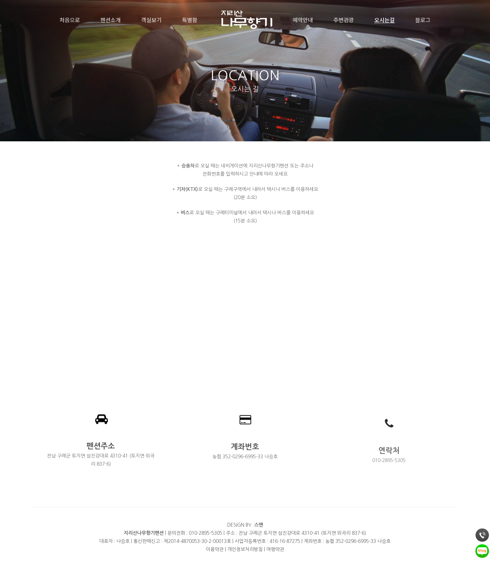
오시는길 (384, 19)
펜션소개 (110, 19)
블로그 (422, 19)
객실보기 (151, 19)
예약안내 (303, 19)
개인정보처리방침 (245, 549)
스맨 (258, 524)
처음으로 (70, 19)
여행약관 (275, 549)
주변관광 (343, 19)
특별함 (189, 19)
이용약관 (215, 549)
